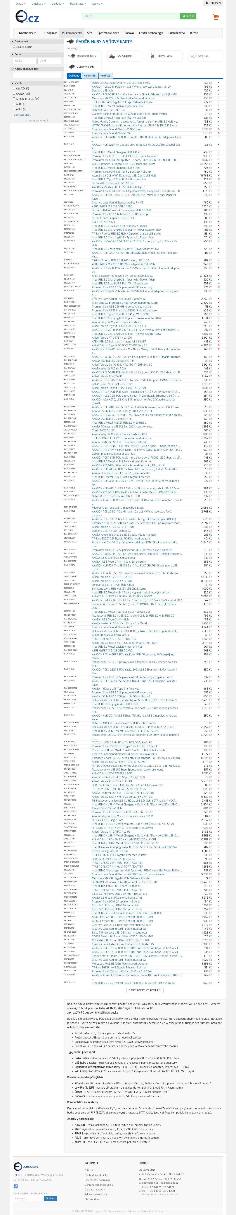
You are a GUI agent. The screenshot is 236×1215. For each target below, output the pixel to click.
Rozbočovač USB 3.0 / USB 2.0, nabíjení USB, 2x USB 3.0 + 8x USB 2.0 (133, 615)
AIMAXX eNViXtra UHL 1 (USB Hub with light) (118, 187)
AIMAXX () (21, 88)
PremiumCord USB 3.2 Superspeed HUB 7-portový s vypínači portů (132, 550)
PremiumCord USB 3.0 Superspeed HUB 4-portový (122, 287)
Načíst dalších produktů (145, 990)
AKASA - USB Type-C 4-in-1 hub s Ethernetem (119, 562)
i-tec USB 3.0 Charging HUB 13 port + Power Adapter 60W (126, 334)
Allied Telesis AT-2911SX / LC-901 (112, 581)
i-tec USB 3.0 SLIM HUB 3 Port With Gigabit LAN (120, 283)
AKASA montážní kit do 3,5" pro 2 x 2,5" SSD (118, 777)
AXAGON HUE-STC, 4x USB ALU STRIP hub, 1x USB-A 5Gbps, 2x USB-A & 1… (136, 948)
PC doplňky (50, 33)
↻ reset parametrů (37, 120)
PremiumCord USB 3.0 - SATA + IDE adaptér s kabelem (124, 156)
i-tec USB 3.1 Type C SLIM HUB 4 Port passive (119, 179)
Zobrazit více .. (22, 115)
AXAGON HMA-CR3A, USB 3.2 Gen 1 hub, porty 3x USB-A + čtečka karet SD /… (138, 600)
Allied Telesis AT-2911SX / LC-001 (112, 338)
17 (37, 99)
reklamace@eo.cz (168, 1182)
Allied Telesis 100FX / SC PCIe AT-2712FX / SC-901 (122, 596)
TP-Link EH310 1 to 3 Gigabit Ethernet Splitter (119, 967)
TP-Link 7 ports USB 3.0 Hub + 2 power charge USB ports (126, 233)
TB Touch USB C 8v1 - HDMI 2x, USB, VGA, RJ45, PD (122, 742)
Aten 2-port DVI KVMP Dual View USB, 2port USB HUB (124, 175)
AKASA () (21, 94)
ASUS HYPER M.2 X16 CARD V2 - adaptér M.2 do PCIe (123, 264)
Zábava (129, 33)
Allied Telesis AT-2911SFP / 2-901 (112, 577)
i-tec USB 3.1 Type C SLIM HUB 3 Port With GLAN (120, 314)
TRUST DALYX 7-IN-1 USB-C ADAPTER (114, 639)
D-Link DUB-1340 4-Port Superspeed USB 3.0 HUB (121, 210)
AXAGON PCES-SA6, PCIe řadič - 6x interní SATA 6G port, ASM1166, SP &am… (137, 380)
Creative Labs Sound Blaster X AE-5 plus (116, 129)
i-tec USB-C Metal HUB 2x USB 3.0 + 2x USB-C (119, 423)
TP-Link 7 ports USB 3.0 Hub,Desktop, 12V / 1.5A (120, 260)
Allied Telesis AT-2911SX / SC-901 (112, 781)
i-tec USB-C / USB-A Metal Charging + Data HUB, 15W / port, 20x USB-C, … (136, 804)
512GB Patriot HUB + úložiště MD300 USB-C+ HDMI (122, 917)
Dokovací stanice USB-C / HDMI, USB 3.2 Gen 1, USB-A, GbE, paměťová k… (135, 631)
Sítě (89, 33)
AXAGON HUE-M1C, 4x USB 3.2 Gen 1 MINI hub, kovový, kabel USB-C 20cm (135, 469)
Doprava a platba (95, 1189)
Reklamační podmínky (97, 1180)
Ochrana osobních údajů (99, 1184)
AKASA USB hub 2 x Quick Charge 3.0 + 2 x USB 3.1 (122, 411)
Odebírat (50, 1198)
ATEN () (20, 109)
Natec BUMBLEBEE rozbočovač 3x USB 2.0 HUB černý (124, 723)
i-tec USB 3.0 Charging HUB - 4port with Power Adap (123, 279)
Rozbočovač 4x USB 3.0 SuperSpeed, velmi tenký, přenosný (127, 769)
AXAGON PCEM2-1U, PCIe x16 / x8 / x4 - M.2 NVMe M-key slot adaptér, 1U (135, 330)
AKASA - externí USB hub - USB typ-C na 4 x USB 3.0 (123, 793)
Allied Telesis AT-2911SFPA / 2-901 (112, 773)
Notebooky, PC (28, 33)
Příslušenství (177, 33)
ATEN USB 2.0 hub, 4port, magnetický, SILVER (119, 341)
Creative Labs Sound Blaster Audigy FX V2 (117, 202)
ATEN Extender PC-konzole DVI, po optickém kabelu (122, 276)
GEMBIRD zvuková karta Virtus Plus (113, 454)
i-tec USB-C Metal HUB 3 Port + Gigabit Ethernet (121, 477)
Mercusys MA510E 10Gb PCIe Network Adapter (120, 963)
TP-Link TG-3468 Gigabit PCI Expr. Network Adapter (123, 102)
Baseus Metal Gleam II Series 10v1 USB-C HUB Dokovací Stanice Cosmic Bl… (137, 956)
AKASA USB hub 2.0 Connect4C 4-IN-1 (114, 361)
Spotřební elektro (108, 33)
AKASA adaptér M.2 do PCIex (109, 368)
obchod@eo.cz (150, 1182)
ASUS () (19, 104)
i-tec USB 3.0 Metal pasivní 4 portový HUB (117, 106)
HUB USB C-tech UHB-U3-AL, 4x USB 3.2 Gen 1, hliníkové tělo (127, 785)
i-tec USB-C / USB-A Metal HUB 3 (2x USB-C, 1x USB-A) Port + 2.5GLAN (133, 983)
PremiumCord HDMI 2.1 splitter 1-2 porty (116, 901)
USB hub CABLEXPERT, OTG (108, 110)
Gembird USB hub (102, 90)
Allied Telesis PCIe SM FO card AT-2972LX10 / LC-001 (124, 839)
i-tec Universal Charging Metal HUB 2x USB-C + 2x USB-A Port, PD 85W (134, 847)
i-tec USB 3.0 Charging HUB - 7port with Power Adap (123, 237)
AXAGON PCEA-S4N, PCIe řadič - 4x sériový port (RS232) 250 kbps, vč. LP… (137, 457)
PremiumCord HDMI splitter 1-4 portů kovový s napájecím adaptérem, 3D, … (137, 191)
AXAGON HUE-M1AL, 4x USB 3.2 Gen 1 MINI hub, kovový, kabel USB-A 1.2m (135, 407)
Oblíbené (74, 75)
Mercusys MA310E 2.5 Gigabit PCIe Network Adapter (123, 98)
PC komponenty (72, 33)
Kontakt (160, 1211)
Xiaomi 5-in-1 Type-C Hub (107, 808)
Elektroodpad (92, 1199)
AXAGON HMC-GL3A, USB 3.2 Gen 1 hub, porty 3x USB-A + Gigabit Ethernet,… (137, 357)
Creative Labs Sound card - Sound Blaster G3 (119, 960)
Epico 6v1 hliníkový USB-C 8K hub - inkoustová (119, 894)
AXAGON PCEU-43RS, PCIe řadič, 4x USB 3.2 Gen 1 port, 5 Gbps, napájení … (136, 446)
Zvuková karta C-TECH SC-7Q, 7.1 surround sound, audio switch (129, 114)
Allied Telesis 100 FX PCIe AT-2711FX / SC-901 (119, 762)
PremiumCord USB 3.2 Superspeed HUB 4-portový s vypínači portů (132, 677)
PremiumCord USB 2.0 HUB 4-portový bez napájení (122, 306)
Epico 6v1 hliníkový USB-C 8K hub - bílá (115, 905)
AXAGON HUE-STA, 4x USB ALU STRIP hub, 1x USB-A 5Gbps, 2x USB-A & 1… (136, 952)
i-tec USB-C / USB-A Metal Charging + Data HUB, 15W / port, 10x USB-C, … (136, 835)
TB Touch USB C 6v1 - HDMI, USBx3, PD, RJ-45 (119, 789)
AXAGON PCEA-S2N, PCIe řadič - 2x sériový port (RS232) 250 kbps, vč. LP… (137, 372)
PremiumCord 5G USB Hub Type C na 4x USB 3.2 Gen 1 (124, 746)
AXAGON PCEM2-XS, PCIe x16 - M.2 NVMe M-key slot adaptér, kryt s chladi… (137, 415)
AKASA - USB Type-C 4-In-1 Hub (110, 619)
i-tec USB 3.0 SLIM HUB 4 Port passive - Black (119, 226)
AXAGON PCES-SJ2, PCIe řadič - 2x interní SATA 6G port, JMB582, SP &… (135, 492)
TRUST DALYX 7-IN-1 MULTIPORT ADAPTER (117, 866)
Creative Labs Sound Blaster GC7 (112, 627)
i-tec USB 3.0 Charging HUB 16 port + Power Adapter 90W (127, 230)
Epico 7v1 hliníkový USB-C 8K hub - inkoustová (119, 932)
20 (27, 94)
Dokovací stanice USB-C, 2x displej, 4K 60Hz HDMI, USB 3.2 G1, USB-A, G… (135, 700)
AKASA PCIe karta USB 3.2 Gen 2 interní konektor (121, 473)
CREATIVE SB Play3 (103, 222)
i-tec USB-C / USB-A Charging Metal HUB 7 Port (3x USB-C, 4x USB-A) (133, 824)
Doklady (58, 4)
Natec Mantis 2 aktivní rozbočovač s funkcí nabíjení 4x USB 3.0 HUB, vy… (135, 121)
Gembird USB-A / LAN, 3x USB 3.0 (111, 531)
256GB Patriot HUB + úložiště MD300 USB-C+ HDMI (123, 936)
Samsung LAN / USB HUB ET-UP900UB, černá (119, 588)
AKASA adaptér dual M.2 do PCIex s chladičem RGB (122, 816)
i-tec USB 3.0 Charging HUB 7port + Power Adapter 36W (125, 249)
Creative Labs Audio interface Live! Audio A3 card (121, 925)
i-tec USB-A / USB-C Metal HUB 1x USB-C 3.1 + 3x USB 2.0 (125, 731)
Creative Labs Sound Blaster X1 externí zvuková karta (124, 754)
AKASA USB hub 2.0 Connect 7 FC (112, 419)
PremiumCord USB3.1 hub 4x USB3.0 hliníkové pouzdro (124, 310)
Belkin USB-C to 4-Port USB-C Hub (112, 384)
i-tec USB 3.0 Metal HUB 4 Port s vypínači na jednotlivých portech (131, 592)
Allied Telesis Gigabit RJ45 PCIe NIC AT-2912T (119, 388)
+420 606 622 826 (152, 1179)
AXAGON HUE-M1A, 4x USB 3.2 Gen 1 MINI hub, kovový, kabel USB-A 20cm (135, 488)
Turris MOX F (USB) (103, 430)
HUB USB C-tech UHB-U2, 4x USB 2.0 (113, 859)
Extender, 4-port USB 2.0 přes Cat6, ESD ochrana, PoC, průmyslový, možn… (137, 523)
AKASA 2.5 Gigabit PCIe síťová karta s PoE (117, 898)
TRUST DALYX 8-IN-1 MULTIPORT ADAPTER (117, 863)
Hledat (188, 16)
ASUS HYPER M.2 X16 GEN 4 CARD (112, 206)
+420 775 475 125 (173, 1179)
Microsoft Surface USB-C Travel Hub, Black (118, 508)
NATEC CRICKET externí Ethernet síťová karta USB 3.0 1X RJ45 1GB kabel (135, 125)
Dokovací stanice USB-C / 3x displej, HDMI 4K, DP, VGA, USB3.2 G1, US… (134, 727)
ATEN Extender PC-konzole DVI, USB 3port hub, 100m (123, 164)
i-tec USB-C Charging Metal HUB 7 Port (115, 704)
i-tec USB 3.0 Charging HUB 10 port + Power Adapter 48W (127, 318)
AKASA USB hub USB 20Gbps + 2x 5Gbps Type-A (121, 696)
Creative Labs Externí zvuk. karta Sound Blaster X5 (123, 944)
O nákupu (39, 4)
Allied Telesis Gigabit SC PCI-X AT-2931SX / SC (119, 345)
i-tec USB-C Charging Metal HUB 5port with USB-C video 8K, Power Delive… (137, 870)
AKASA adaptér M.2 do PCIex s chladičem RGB (119, 434)
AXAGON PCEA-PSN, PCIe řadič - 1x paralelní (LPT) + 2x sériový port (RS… (136, 392)
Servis (97, 4)
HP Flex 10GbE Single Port (107, 820)
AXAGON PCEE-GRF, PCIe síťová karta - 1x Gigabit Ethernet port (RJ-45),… (135, 94)
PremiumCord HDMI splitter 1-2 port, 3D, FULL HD (121, 172)
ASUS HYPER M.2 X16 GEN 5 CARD (112, 650)
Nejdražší (105, 75)
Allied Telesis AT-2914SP (107, 376)
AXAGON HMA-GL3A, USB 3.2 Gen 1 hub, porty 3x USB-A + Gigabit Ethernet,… (137, 554)
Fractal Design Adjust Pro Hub (110, 851)
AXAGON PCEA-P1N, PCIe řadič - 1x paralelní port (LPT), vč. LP (128, 465)
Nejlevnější (90, 75)
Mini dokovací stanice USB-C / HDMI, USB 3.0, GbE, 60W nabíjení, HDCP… (134, 800)
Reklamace (78, 4)
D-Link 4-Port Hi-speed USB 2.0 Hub (113, 218)
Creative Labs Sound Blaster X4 (111, 133)
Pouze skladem (24, 46)
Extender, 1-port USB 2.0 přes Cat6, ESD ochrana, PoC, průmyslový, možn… (137, 758)
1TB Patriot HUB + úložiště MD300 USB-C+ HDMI (121, 940)
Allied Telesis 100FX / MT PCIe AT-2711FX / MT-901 (122, 797)
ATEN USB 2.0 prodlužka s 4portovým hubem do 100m (125, 303)
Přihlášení (213, 3)
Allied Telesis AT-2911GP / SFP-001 (113, 527)
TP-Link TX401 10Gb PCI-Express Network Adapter (122, 438)
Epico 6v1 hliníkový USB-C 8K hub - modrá (117, 909)
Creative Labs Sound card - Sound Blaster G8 (119, 929)
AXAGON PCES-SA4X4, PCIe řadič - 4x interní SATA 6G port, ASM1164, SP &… (137, 450)
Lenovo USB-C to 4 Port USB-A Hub (113, 585)
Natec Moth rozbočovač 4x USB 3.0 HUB (116, 496)
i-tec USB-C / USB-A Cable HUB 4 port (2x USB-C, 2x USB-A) (127, 913)
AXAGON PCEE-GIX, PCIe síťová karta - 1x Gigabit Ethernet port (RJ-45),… (135, 519)
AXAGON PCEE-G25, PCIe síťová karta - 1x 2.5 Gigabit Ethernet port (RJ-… (136, 396)
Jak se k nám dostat (96, 1194)
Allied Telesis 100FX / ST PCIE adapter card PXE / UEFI (124, 643)
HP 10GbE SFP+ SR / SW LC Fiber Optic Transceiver (122, 828)
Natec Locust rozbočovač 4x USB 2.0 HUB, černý (121, 83)
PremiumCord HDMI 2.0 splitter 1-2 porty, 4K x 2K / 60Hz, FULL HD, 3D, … (135, 160)
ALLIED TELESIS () (26, 99)
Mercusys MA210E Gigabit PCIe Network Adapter (121, 878)
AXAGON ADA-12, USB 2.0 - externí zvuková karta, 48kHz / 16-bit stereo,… (136, 573)
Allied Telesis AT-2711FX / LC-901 (111, 832)
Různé (194, 33)
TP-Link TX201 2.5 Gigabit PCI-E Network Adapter (121, 538)
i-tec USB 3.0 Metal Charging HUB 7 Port (116, 168)
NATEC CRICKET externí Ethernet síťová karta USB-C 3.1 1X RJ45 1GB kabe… (136, 766)
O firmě (89, 1170)
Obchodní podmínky (96, 1175)
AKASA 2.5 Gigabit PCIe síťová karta (113, 558)
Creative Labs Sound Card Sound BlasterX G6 (119, 299)
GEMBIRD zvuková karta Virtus (110, 635)
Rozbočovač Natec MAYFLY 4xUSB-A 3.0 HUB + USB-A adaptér (129, 750)
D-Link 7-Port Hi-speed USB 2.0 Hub (113, 183)
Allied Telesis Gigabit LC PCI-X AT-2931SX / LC (119, 326)
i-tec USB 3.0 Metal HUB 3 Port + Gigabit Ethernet (122, 461)
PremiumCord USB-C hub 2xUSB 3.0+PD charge (120, 214)
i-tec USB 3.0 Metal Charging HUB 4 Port (116, 152)
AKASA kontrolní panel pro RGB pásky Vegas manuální (124, 535)
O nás (20, 4)
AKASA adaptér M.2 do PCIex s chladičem (116, 322)
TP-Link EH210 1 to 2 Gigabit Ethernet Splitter (119, 855)
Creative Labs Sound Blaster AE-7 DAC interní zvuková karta (128, 874)
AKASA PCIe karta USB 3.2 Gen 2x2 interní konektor (123, 426)
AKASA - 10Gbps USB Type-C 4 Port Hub (115, 688)
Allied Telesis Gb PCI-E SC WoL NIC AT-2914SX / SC (122, 364)
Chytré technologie (151, 33)
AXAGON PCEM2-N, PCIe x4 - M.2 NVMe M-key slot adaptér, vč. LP (131, 87)
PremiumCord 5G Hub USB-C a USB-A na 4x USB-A (122, 971)
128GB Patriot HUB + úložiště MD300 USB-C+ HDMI (122, 921)
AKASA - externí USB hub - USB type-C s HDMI (119, 442)
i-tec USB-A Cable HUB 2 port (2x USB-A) (116, 886)
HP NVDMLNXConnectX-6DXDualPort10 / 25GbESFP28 (124, 882)
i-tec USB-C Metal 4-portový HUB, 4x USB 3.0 (119, 118)
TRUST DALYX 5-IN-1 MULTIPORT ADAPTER (117, 890)
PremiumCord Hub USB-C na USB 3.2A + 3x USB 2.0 (122, 812)
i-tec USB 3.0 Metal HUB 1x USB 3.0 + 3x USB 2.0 (121, 612)
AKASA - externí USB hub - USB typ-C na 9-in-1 (119, 623)
